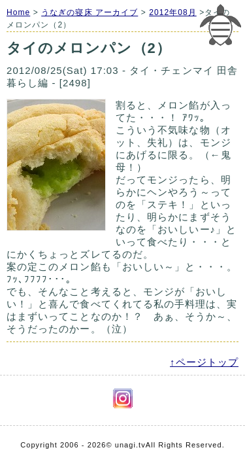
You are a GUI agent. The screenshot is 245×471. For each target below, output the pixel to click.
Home (18, 12)
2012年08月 (173, 12)
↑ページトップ (204, 362)
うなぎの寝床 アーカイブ (89, 12)
